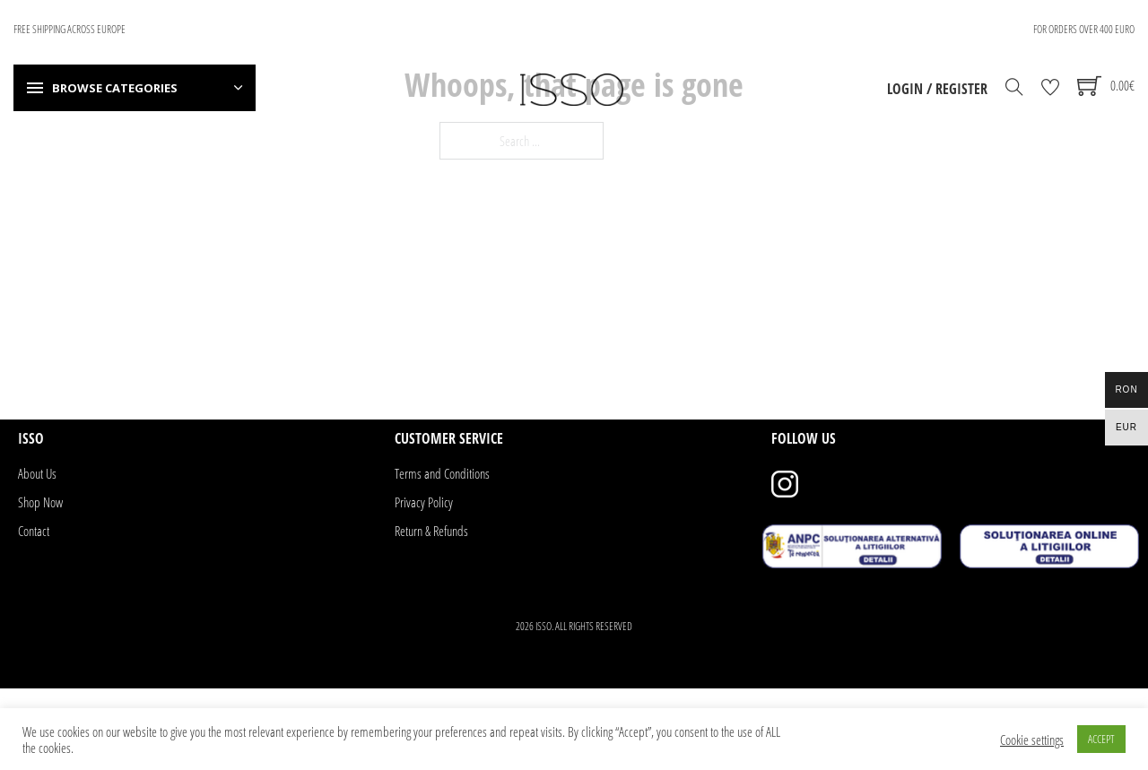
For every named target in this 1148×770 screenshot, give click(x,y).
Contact (33, 531)
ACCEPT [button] (1101, 739)
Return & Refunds (431, 531)
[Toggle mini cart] (1106, 86)
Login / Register (937, 89)
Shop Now (40, 502)
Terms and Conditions (442, 473)
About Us (37, 473)
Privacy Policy (424, 502)
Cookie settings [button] (1032, 739)
